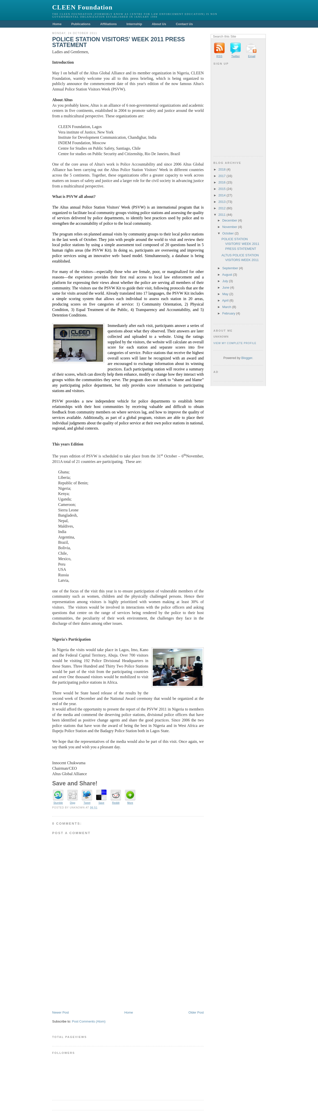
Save (101, 803)
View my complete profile (234, 343)
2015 (222, 189)
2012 (222, 208)
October (228, 233)
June (225, 287)
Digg (72, 803)
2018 (222, 169)
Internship (134, 24)
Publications (80, 24)
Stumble (58, 803)
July (225, 281)
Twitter (235, 56)
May (225, 294)
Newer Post (60, 1012)
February (228, 313)
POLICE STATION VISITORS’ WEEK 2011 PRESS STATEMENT (118, 42)
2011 (222, 215)
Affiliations (108, 24)
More (130, 803)
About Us (159, 24)
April (225, 300)
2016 (222, 182)
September (230, 268)
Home (57, 24)
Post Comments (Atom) (89, 1021)
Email (251, 56)
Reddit (115, 803)
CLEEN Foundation (82, 7)
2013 (222, 202)
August (227, 274)
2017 (222, 176)
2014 (222, 195)
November (229, 227)
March (226, 307)
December (229, 220)
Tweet (86, 803)
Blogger (246, 358)
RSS (219, 56)
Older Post (196, 1012)
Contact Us (184, 24)
